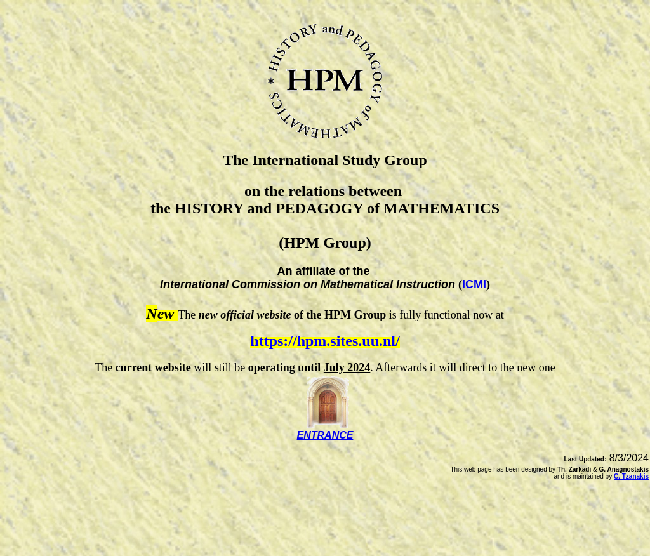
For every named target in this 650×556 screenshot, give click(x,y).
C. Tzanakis (631, 476)
